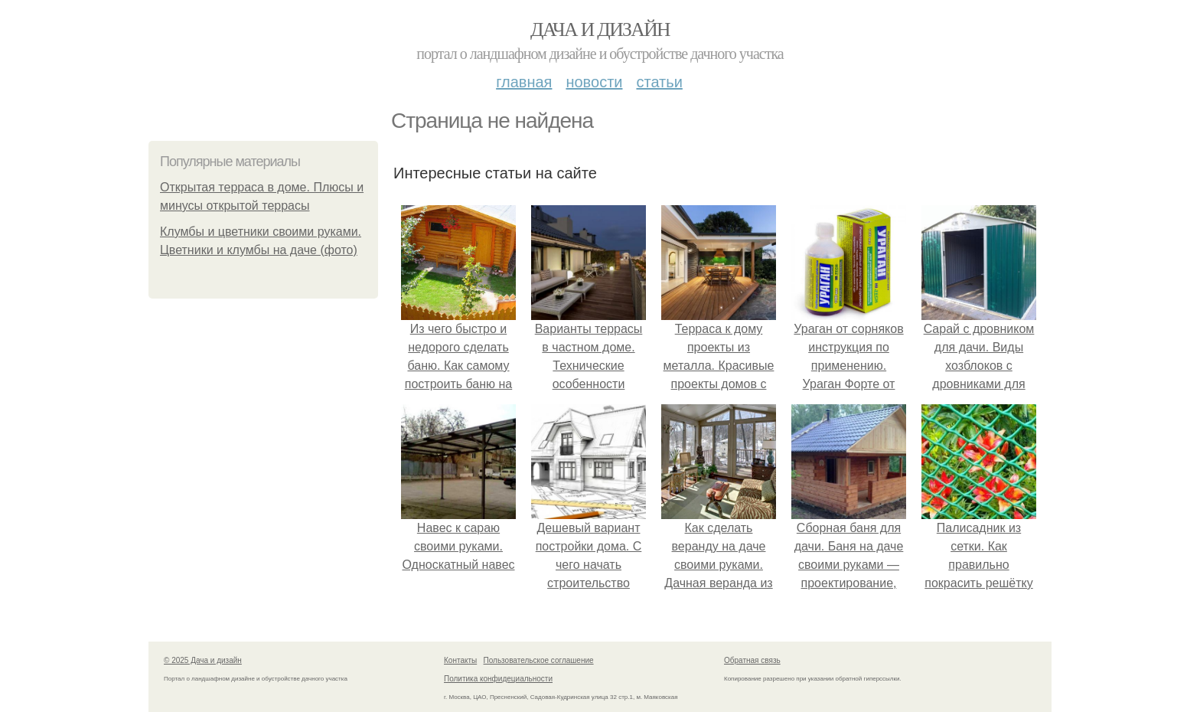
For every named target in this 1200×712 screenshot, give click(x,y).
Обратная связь (752, 660)
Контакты (460, 660)
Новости (594, 81)
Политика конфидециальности (498, 678)
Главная (524, 81)
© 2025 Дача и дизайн (203, 660)
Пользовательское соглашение (539, 660)
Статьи (659, 81)
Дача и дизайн (600, 29)
